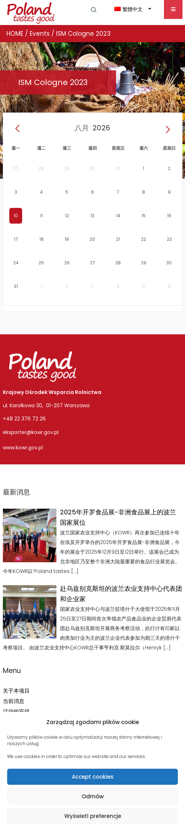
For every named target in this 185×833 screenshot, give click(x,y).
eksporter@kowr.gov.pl (31, 432)
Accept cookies (93, 776)
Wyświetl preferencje (92, 816)
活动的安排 (16, 711)
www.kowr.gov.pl (23, 447)
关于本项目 (16, 690)
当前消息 (13, 701)
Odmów (93, 796)
